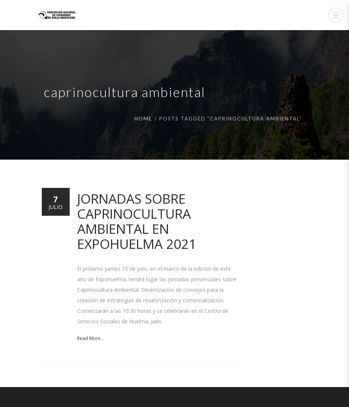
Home (143, 119)
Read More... (90, 338)
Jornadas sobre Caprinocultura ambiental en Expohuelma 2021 (136, 221)
